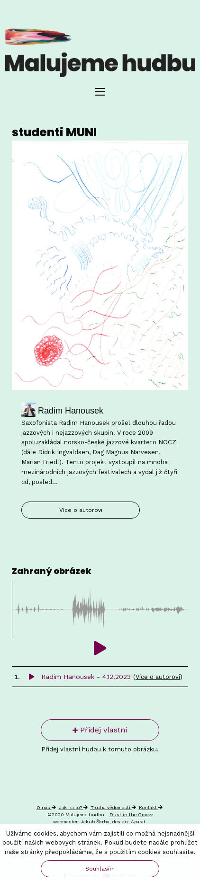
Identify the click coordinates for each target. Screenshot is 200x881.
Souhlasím (100, 868)
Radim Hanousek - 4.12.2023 (81, 676)
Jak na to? (73, 807)
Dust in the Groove (131, 814)
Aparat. (139, 821)
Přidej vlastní (100, 729)
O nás (46, 807)
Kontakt (151, 807)
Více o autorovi (80, 510)
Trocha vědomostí (113, 807)
